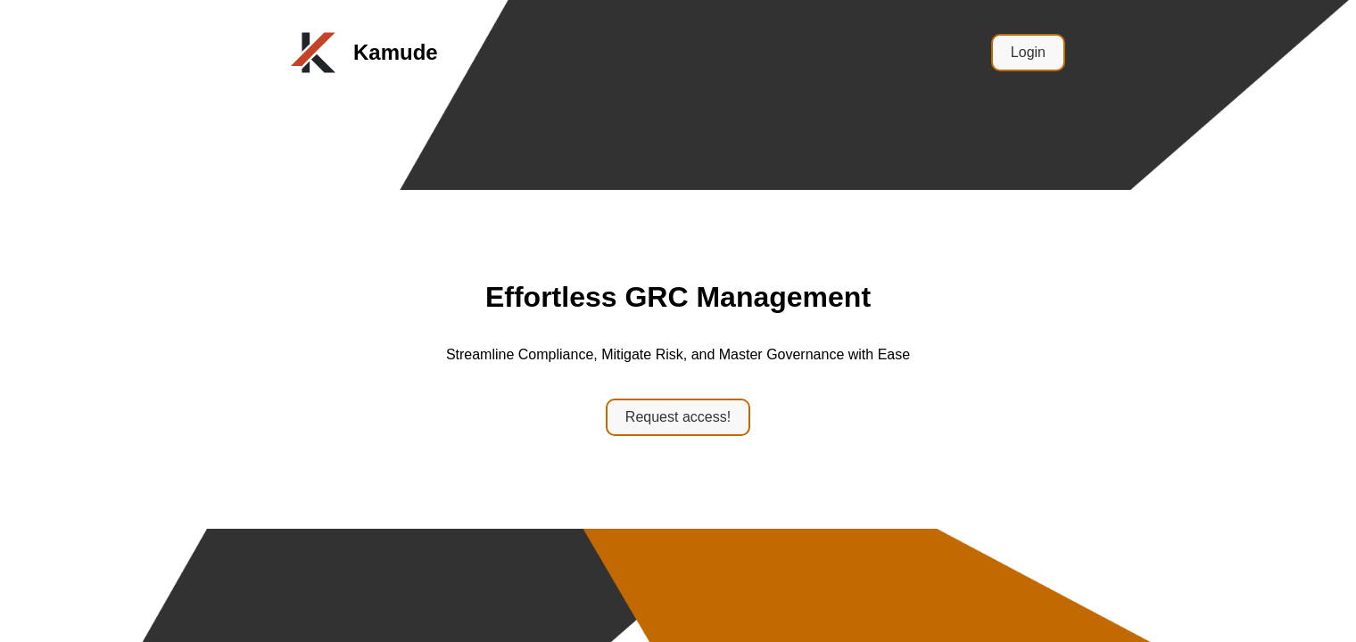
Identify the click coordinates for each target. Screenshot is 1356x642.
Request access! (678, 416)
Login (1028, 52)
